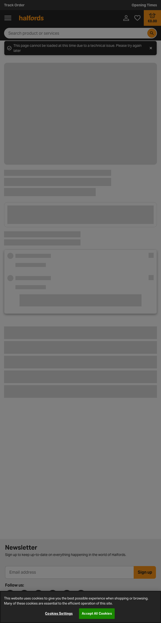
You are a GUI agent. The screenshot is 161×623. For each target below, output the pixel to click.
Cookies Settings (59, 613)
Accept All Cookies (97, 613)
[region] (80, 607)
